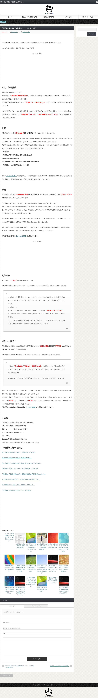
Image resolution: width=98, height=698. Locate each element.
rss (97, 2)
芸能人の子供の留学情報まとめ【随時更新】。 (42, 589)
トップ (10, 17)
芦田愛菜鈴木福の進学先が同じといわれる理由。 (17, 490)
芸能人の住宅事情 (49, 17)
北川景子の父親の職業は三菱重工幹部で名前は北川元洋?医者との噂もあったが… (20, 591)
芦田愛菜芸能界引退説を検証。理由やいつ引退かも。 (18, 485)
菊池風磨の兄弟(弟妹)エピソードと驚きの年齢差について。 (53, 546)
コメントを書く (26, 32)
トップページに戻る (6, 675)
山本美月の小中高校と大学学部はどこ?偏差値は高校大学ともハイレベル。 (31, 547)
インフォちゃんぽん (47, 685)
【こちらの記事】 (11, 176)
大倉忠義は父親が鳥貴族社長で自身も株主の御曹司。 (20, 545)
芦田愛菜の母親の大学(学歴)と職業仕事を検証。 (17, 458)
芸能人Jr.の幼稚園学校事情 (29, 17)
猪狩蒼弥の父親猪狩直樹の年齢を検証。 (59, 666)
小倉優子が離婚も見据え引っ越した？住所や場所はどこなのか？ (53, 580)
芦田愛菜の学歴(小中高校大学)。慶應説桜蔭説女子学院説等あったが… (23, 474)
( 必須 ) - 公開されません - (12, 628)
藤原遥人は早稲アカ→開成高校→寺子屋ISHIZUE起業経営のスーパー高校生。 (63, 547)
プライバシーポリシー (88, 17)
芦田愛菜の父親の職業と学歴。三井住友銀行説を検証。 (19, 452)
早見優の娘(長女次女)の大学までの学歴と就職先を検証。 (9, 568)
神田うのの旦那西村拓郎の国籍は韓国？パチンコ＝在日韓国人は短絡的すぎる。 (19, 666)
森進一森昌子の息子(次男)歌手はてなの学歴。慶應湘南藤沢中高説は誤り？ (42, 569)
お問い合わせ (68, 17)
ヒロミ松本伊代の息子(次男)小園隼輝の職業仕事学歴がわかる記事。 (63, 590)
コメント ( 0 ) (12, 606)
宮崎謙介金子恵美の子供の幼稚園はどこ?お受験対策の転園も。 (42, 546)
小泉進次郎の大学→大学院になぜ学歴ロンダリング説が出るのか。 (53, 568)
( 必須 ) (6, 622)
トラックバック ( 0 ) (36, 606)
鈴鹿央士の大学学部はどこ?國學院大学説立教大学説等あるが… (63, 568)
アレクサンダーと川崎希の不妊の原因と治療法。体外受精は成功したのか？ (9, 537)
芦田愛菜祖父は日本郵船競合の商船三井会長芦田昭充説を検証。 (22, 463)
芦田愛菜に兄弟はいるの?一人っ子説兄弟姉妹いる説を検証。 (21, 468)
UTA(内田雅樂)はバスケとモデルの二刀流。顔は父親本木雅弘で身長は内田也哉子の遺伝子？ (31, 582)
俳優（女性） (14, 32)
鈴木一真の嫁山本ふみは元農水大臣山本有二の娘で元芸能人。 (9, 590)
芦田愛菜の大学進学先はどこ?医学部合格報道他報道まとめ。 (21, 479)
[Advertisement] (37, 69)
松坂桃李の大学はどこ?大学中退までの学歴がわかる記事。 (31, 568)
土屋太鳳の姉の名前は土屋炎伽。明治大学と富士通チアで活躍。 (20, 568)
